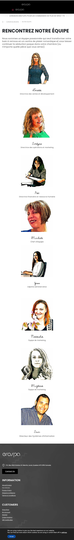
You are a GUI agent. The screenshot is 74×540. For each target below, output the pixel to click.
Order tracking (7, 517)
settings (64, 532)
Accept (12, 536)
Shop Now (5, 510)
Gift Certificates (7, 520)
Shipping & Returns (8, 493)
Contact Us (10, 471)
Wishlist (4, 515)
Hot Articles (6, 488)
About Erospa (7, 485)
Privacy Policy (7, 490)
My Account (6, 512)
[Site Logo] (25, 5)
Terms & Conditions (9, 495)
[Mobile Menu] (13, 10)
